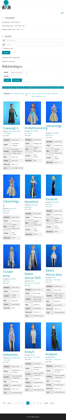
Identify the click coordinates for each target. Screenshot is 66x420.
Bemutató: (39, 96)
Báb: (43, 93)
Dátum (22, 93)
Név (12, 93)
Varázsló (52, 199)
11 (37, 403)
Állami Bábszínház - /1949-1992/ (13, 26)
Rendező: (28, 93)
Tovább (46, 403)
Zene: (33, 96)
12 (41, 403)
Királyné (51, 354)
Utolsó (52, 403)
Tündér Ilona (8, 274)
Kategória (16, 93)
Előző (9, 403)
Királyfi (29, 352)
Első (4, 403)
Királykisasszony (36, 128)
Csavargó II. (11, 128)
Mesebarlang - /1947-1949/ (11, 22)
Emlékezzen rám (7, 48)
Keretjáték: (54, 93)
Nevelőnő (31, 202)
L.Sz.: (44, 96)
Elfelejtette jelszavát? (8, 61)
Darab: (33, 93)
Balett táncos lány (54, 272)
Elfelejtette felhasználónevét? (11, 57)
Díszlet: (48, 93)
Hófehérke (10, 355)
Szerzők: (38, 93)
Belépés (6, 52)
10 (34, 403)
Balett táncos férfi (33, 276)
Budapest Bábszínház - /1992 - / (12, 29)
